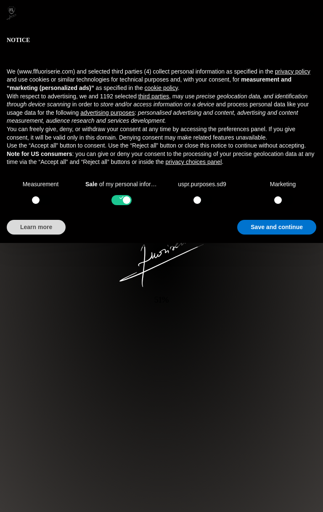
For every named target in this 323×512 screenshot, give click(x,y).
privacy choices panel (193, 161)
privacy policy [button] (292, 71)
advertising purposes (107, 112)
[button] (312, 13)
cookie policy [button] (161, 87)
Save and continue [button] (277, 227)
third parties (153, 96)
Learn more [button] (36, 227)
